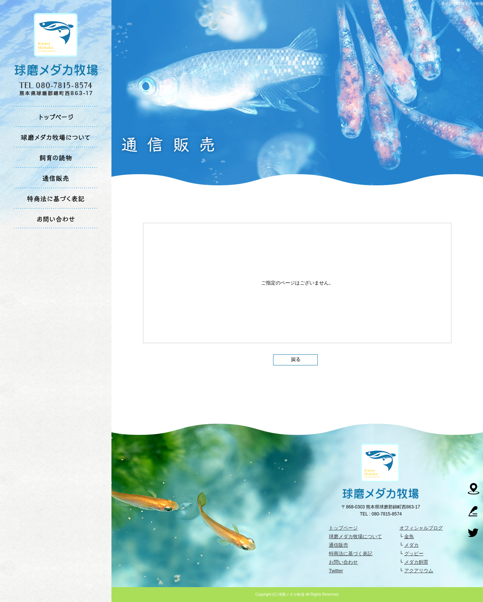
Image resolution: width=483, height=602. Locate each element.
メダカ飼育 (416, 562)
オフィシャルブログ (421, 528)
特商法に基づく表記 (56, 198)
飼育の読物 (56, 157)
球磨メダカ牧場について (56, 136)
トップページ (56, 116)
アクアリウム (418, 570)
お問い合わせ (56, 218)
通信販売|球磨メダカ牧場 (462, 3)
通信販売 (56, 177)
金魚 (409, 536)
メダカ (411, 545)
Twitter (336, 570)
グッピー (414, 553)
